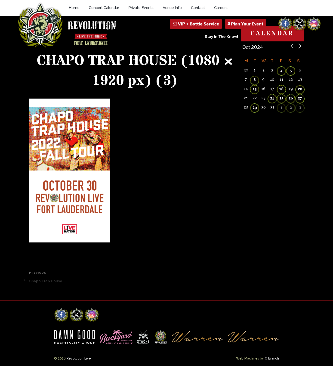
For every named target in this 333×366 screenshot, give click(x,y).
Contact (198, 8)
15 (255, 89)
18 (281, 89)
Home (74, 8)
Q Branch (272, 358)
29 (255, 107)
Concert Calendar (104, 8)
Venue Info (172, 8)
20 (300, 89)
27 (300, 98)
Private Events (141, 8)
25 (281, 98)
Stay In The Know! (221, 36)
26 (291, 98)
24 (272, 98)
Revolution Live (79, 358)
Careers (221, 8)
